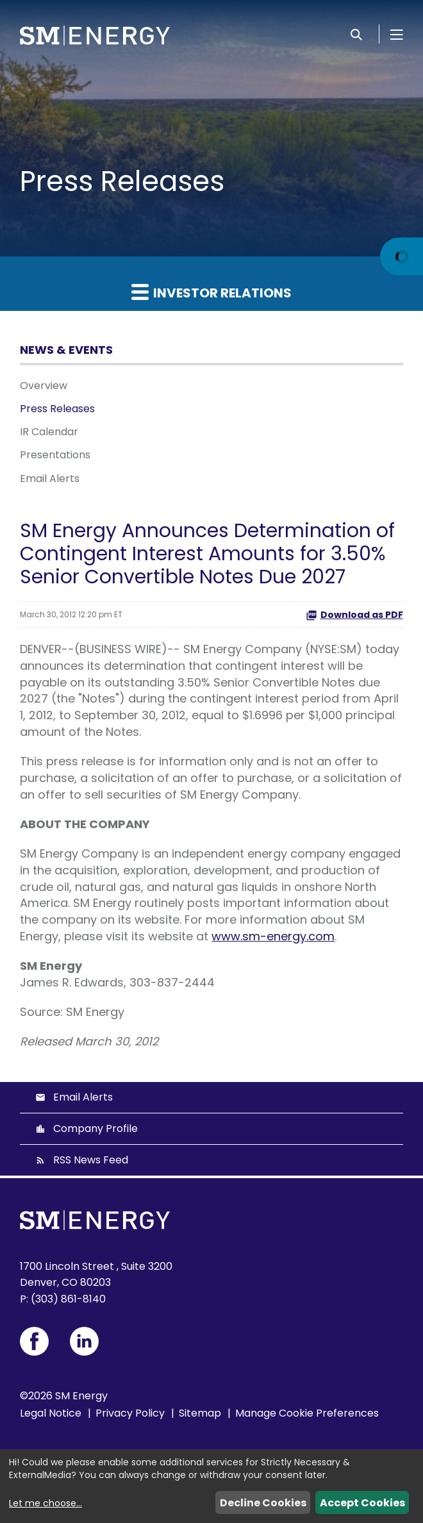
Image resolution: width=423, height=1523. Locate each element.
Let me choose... (45, 1503)
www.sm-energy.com (273, 936)
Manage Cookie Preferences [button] (307, 1413)
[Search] (356, 34)
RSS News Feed (90, 1160)
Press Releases (57, 408)
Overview (43, 385)
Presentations (55, 454)
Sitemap (200, 1413)
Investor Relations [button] (211, 292)
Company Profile (95, 1128)
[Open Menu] (396, 34)
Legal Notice (50, 1413)
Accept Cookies (362, 1502)
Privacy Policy (130, 1413)
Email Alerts (49, 478)
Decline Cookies (263, 1502)
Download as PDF (354, 614)
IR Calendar (49, 431)
